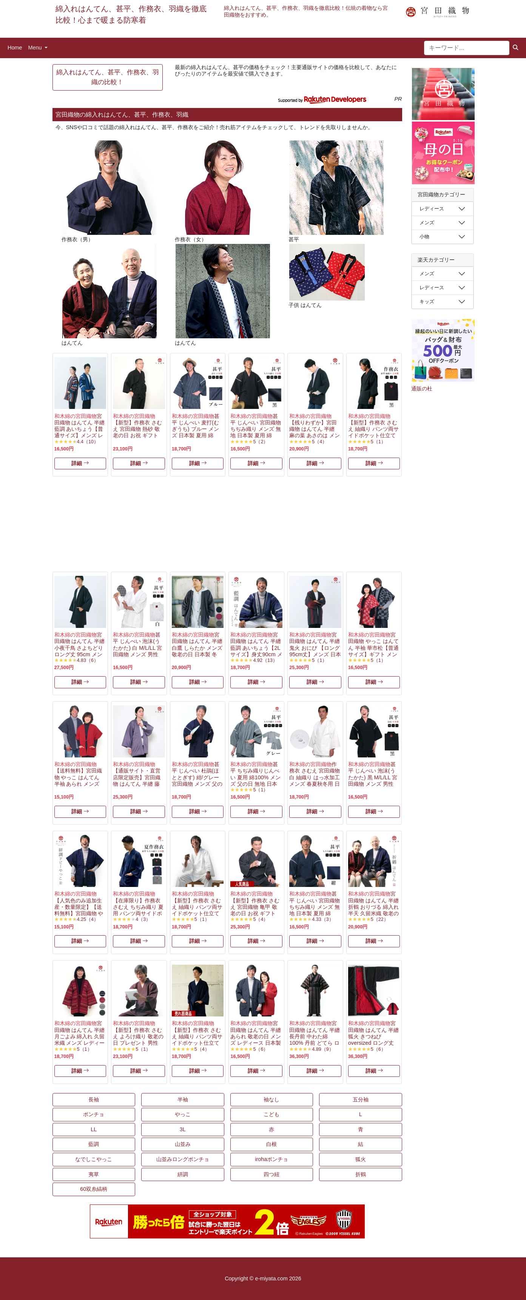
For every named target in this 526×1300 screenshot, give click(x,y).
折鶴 (360, 1174)
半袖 (182, 1099)
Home (15, 48)
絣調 (182, 1174)
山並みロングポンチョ (182, 1159)
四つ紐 (271, 1174)
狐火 (360, 1159)
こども (271, 1114)
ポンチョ (93, 1114)
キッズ (427, 301)
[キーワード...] (466, 48)
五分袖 (361, 1099)
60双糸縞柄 (93, 1189)
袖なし (271, 1099)
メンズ (427, 222)
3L (183, 1129)
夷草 (93, 1174)
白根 (271, 1144)
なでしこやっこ (93, 1159)
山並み (183, 1144)
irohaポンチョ (271, 1159)
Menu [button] (35, 48)
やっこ (183, 1114)
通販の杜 (421, 389)
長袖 (93, 1099)
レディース (432, 208)
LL (94, 1129)
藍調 (93, 1144)
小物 (424, 236)
